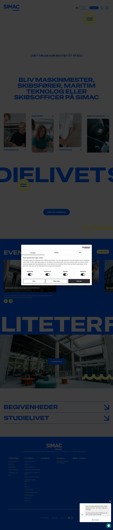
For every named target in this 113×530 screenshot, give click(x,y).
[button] (108, 525)
